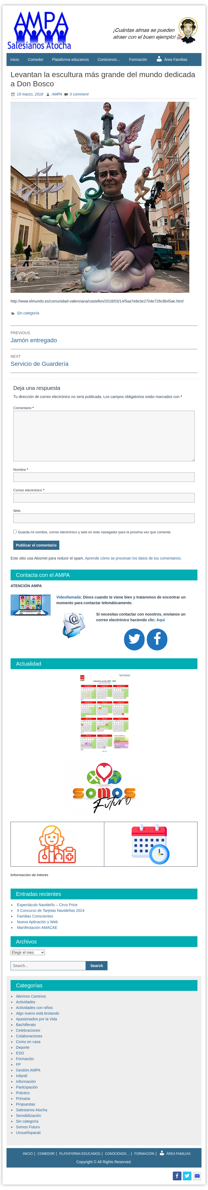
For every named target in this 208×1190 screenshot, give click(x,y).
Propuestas (25, 1104)
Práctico (23, 1093)
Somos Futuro (28, 1127)
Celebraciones (28, 1030)
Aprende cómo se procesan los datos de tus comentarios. (133, 558)
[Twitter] (134, 639)
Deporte (23, 1047)
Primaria (23, 1098)
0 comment (79, 94)
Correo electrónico (28, 490)
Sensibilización (28, 1115)
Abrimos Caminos (31, 996)
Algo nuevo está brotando (37, 1013)
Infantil (21, 1076)
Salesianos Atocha (31, 1110)
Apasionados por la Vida (36, 1019)
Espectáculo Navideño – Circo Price (47, 905)
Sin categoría (28, 313)
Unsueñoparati (28, 1132)
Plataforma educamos (70, 59)
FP (18, 1064)
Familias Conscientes (35, 916)
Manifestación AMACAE (37, 927)
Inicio (14, 59)
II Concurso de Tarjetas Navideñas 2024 (50, 910)
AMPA (57, 94)
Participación (27, 1087)
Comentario (23, 408)
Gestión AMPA (28, 1070)
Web (17, 511)
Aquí (161, 620)
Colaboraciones (29, 1036)
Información (26, 1081)
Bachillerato (26, 1025)
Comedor (36, 59)
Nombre (20, 470)
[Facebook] (157, 639)
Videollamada (68, 597)
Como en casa (28, 1042)
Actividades (25, 1002)
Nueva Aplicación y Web (37, 922)
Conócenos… (109, 59)
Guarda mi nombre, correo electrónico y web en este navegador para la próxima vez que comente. (94, 532)
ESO (20, 1053)
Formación (138, 59)
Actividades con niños (34, 1007)
